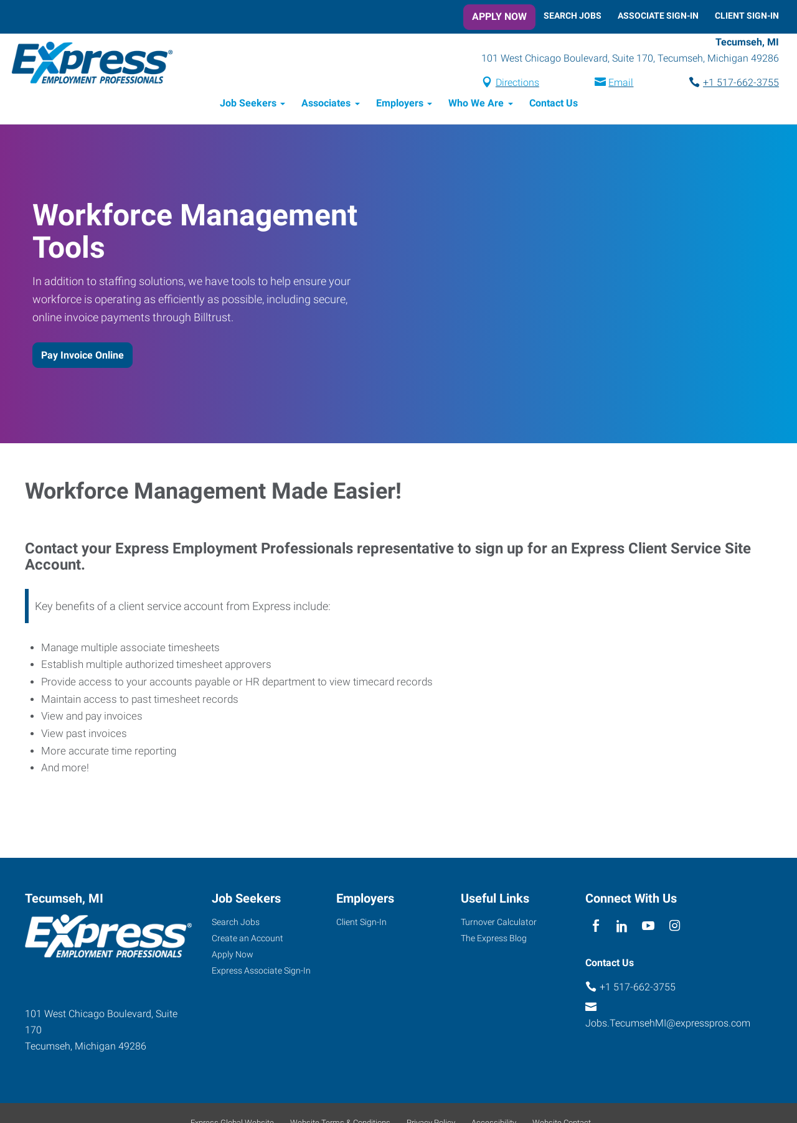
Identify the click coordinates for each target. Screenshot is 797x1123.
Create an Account (247, 939)
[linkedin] (621, 927)
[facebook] (595, 927)
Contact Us (553, 104)
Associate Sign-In (658, 16)
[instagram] (674, 927)
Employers (399, 104)
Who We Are (476, 104)
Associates (326, 104)
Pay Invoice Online (82, 356)
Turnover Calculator (499, 923)
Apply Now (499, 16)
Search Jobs (572, 16)
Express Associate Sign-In (261, 971)
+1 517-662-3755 (741, 83)
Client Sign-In (747, 16)
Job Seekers (248, 104)
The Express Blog (494, 939)
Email (620, 83)
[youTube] (648, 927)
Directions (517, 83)
